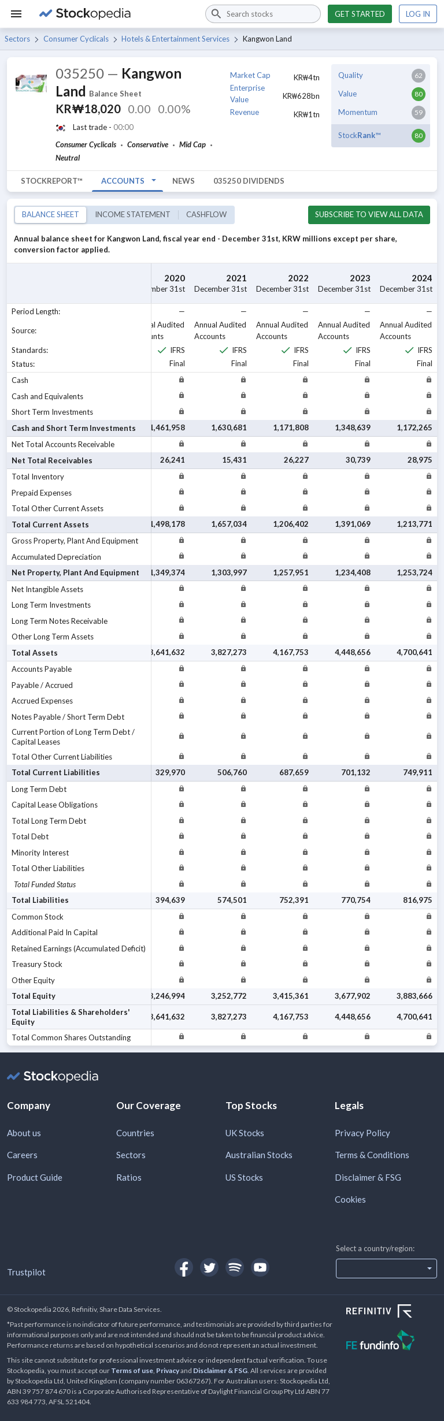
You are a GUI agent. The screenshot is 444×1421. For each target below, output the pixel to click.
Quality (350, 75)
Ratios (129, 1177)
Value (347, 93)
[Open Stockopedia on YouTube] (260, 1267)
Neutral (68, 157)
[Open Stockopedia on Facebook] (184, 1267)
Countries (135, 1133)
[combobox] (263, 14)
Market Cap (250, 75)
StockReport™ (52, 180)
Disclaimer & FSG (368, 1177)
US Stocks (244, 1177)
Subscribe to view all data (369, 214)
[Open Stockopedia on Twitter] (209, 1267)
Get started (360, 13)
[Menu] (16, 14)
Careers (22, 1155)
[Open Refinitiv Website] (391, 1312)
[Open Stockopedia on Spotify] (234, 1267)
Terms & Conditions (372, 1155)
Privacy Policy (362, 1133)
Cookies (350, 1199)
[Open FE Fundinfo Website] (391, 1341)
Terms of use (132, 1370)
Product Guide (34, 1177)
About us (24, 1133)
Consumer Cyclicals (76, 38)
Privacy (167, 1370)
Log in (418, 13)
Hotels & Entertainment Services (175, 38)
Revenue (244, 112)
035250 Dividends (248, 180)
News (183, 180)
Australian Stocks (259, 1155)
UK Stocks (244, 1133)
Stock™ (359, 135)
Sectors (17, 38)
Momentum (358, 112)
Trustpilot (26, 1272)
